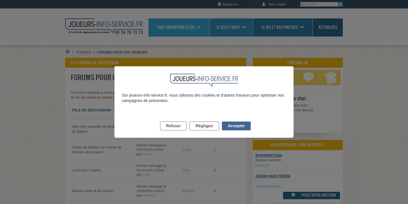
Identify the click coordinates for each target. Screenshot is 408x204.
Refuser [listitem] (173, 132)
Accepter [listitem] (236, 132)
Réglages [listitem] (204, 132)
